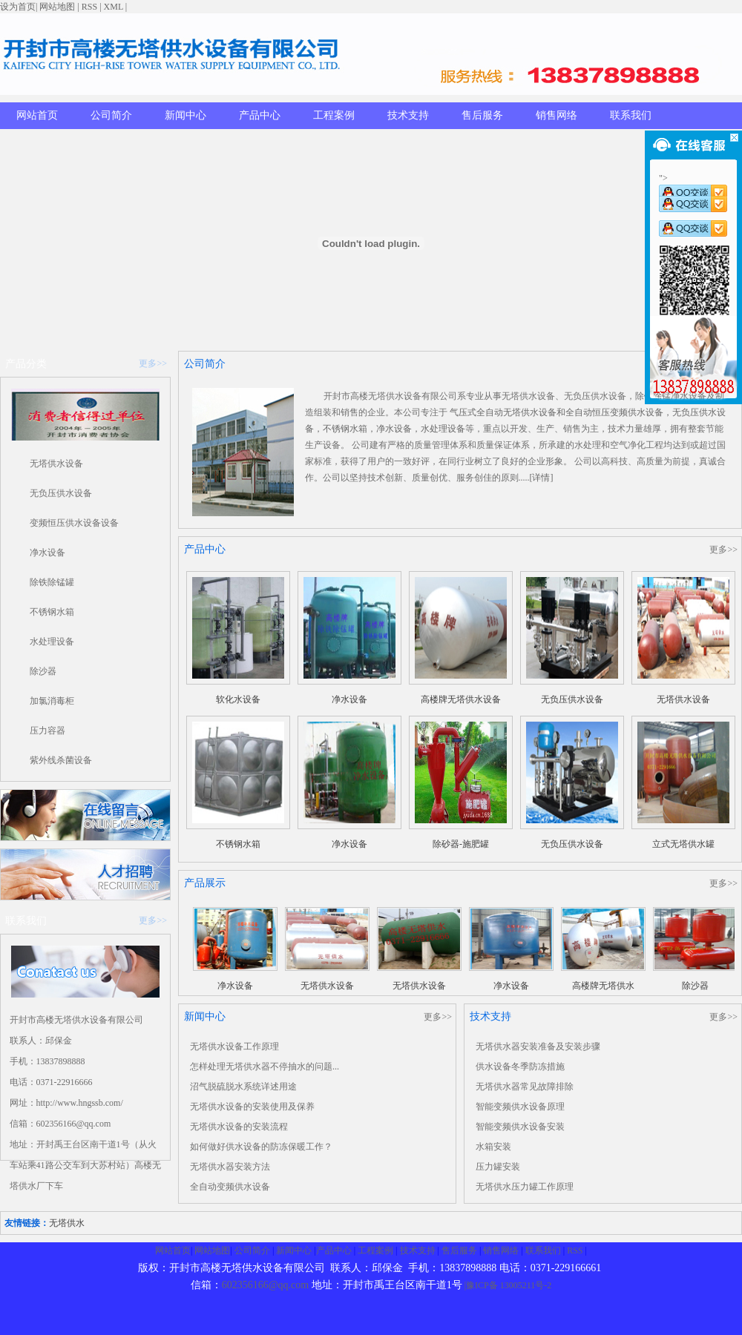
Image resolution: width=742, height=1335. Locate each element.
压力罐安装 (498, 1166)
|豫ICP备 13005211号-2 (508, 1285)
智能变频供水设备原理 (520, 1106)
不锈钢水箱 (52, 612)
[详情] (542, 477)
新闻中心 (185, 115)
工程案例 (334, 115)
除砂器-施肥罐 (461, 844)
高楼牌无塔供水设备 (461, 699)
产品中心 (259, 115)
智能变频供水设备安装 (520, 1126)
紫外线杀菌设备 (61, 760)
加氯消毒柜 (52, 701)
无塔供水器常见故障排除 (525, 1086)
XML (113, 6)
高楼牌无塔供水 (603, 985)
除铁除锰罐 (52, 582)
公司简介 (111, 115)
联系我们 (630, 115)
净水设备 (47, 552)
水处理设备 (52, 641)
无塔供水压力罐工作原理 (525, 1186)
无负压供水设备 (61, 493)
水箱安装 (493, 1146)
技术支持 (408, 115)
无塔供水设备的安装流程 (239, 1126)
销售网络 (556, 115)
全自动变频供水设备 (230, 1186)
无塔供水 (67, 1223)
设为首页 (18, 6)
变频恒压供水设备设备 (74, 523)
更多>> (153, 363)
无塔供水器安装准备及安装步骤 (538, 1046)
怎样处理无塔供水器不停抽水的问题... (264, 1066)
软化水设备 (238, 699)
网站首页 (37, 115)
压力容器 (47, 730)
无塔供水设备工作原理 (234, 1046)
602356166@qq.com (265, 1284)
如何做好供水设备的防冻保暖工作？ (261, 1146)
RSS (89, 6)
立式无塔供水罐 (683, 844)
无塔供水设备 (56, 463)
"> (693, 187)
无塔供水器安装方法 (230, 1166)
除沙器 (43, 671)
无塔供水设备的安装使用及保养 (252, 1106)
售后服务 (482, 115)
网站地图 (57, 6)
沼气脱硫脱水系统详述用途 (243, 1086)
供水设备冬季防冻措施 (520, 1066)
